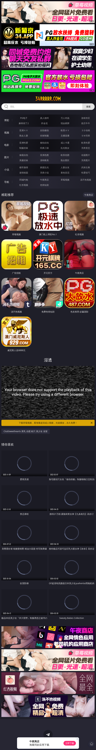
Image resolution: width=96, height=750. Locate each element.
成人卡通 (65, 142)
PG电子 (23, 118)
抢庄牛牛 (85, 123)
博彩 (6, 120)
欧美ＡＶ (65, 130)
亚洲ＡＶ (23, 130)
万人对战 (65, 118)
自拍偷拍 (44, 130)
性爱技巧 (85, 172)
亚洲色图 (44, 155)
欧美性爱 (85, 142)
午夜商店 (44, 179)
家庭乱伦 (44, 167)
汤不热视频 (85, 179)
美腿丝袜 (23, 160)
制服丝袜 (23, 147)
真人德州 (44, 118)
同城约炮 (23, 179)
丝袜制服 (44, 135)
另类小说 (44, 172)
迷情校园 (23, 172)
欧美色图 (65, 155)
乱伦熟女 (65, 147)
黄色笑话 (65, 172)
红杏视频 (23, 184)
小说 (6, 169)
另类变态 (85, 147)
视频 (6, 132)
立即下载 (69, 743)
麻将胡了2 (24, 123)
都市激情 (23, 167)
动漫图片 (85, 155)
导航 (6, 182)
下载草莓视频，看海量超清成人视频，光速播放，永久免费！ (56, 423)
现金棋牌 (65, 123)
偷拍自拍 (44, 142)
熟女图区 (65, 160)
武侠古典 (85, 167)
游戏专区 (85, 118)
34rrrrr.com (48, 99)
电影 (6, 145)
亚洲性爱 (23, 142)
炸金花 (44, 123)
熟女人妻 (23, 135)
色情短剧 (44, 184)
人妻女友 (65, 167)
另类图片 (85, 160)
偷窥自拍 (23, 155)
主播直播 (65, 135)
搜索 (88, 106)
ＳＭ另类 (85, 135)
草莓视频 (65, 179)
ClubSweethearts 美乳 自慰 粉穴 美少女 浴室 (25, 431)
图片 (6, 157)
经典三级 (44, 147)
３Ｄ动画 (85, 130)
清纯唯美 (44, 160)
